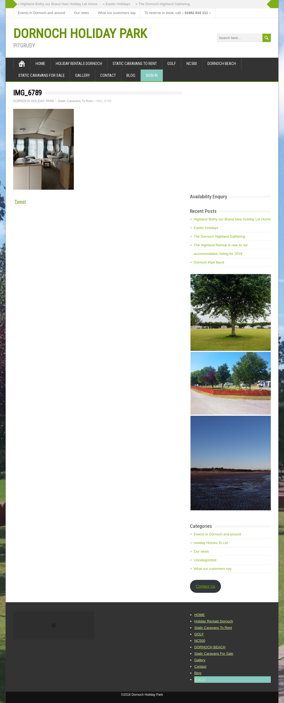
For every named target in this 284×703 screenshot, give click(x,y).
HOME (40, 63)
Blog (130, 75)
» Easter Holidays (116, 4)
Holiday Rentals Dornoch (79, 63)
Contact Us (205, 586)
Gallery (82, 75)
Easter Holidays (206, 228)
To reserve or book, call (177, 13)
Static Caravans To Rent (135, 63)
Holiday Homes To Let (211, 543)
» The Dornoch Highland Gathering (163, 4)
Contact (108, 75)
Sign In (152, 75)
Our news (81, 13)
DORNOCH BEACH (221, 63)
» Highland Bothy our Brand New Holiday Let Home (57, 4)
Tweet (20, 201)
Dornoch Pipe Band (209, 262)
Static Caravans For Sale (41, 75)
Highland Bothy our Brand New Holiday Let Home (232, 219)
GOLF (171, 63)
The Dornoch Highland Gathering (219, 236)
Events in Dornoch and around (41, 13)
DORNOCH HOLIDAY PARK (80, 33)
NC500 (191, 63)
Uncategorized (205, 560)
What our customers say (117, 13)
